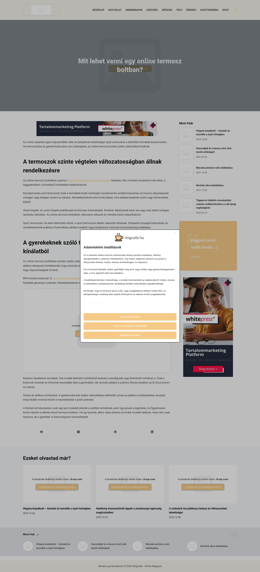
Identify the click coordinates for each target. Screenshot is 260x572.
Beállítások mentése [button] (130, 335)
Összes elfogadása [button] (130, 316)
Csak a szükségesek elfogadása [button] (130, 326)
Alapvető (94, 303)
